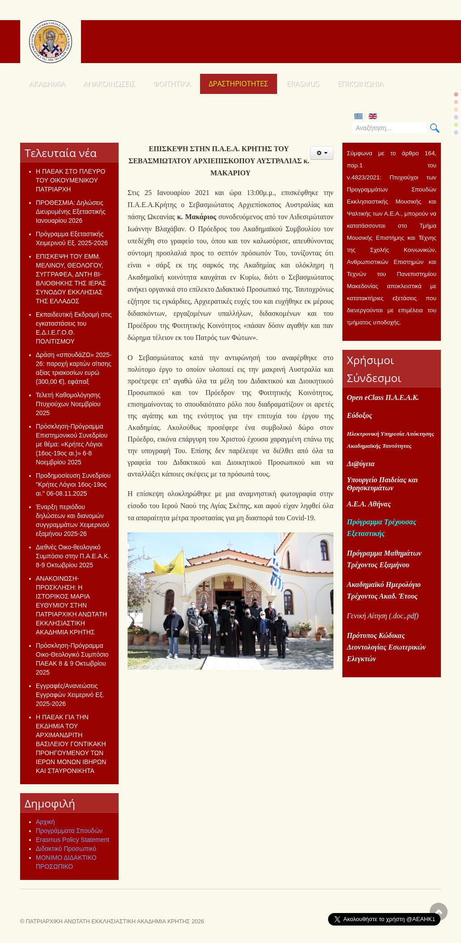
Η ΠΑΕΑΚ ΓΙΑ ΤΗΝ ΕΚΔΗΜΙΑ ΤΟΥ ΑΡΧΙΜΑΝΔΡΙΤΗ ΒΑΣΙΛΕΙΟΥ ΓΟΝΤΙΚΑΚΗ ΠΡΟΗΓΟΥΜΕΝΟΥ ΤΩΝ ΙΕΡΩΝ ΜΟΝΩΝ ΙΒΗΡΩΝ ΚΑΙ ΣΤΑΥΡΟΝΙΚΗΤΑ (71, 744)
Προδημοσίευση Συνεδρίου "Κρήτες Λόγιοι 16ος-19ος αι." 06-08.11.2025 (73, 484)
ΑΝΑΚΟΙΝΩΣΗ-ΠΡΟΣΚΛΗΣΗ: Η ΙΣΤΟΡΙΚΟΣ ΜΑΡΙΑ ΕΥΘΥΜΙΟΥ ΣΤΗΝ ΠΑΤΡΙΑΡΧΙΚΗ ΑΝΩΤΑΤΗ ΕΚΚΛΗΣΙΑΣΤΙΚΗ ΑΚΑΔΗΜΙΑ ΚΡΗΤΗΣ (71, 605)
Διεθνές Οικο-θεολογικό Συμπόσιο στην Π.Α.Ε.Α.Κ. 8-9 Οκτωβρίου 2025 (73, 556)
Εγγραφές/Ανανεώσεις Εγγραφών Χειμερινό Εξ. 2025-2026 (70, 694)
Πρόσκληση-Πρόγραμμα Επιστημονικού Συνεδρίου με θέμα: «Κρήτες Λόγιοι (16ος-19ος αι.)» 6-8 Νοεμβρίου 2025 (71, 444)
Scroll (439, 912)
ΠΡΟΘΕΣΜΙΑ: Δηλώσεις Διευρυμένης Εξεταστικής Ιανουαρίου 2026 (71, 211)
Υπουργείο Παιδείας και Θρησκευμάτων (382, 484)
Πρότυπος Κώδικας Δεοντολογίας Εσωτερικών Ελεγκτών (386, 647)
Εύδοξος (359, 415)
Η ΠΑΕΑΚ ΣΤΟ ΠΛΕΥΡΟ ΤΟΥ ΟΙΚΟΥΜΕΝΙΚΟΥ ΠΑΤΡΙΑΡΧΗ (70, 180)
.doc (397, 616)
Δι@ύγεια (361, 463)
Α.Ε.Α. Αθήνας (369, 504)
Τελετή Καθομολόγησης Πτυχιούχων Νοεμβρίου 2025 (68, 403)
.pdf (410, 616)
